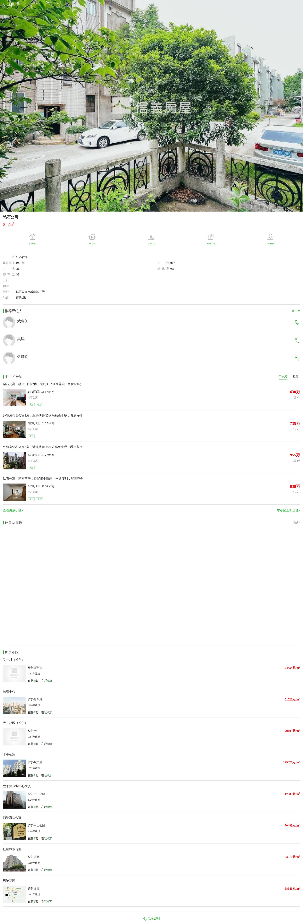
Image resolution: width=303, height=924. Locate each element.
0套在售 (32, 243)
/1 (298, 207)
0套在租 (92, 243)
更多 (296, 522)
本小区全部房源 (288, 510)
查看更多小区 (13, 510)
